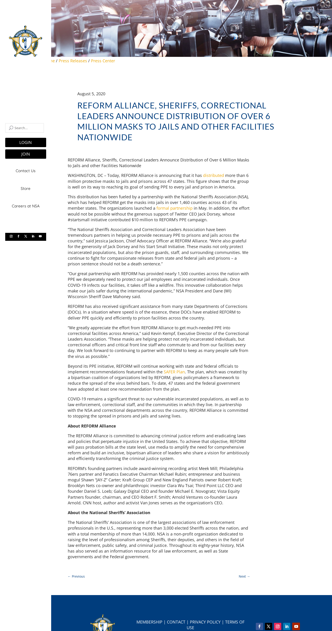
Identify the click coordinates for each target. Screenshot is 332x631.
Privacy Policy (205, 622)
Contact (176, 622)
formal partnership (174, 208)
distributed (213, 175)
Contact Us (25, 170)
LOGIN (25, 142)
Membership (149, 622)
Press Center (103, 60)
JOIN (25, 154)
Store (25, 187)
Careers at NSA (26, 204)
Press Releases (73, 60)
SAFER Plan (174, 372)
